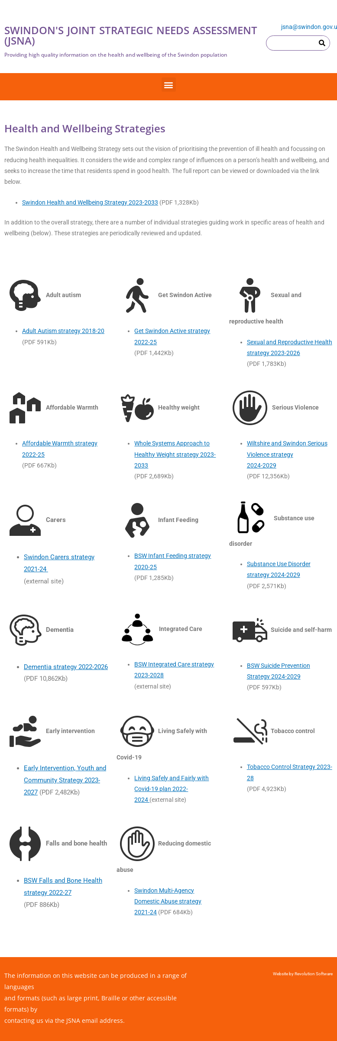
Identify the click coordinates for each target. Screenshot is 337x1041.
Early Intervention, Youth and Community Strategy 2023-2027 (65, 780)
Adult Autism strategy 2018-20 (63, 330)
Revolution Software (313, 973)
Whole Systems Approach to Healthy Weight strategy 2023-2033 (175, 454)
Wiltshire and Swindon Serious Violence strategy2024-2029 (287, 454)
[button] (169, 84)
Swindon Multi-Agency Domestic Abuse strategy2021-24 (167, 901)
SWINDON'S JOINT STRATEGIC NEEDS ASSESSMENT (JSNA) (130, 35)
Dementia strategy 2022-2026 (66, 667)
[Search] (322, 43)
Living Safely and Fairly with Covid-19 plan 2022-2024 (171, 789)
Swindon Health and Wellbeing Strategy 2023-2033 (90, 202)
